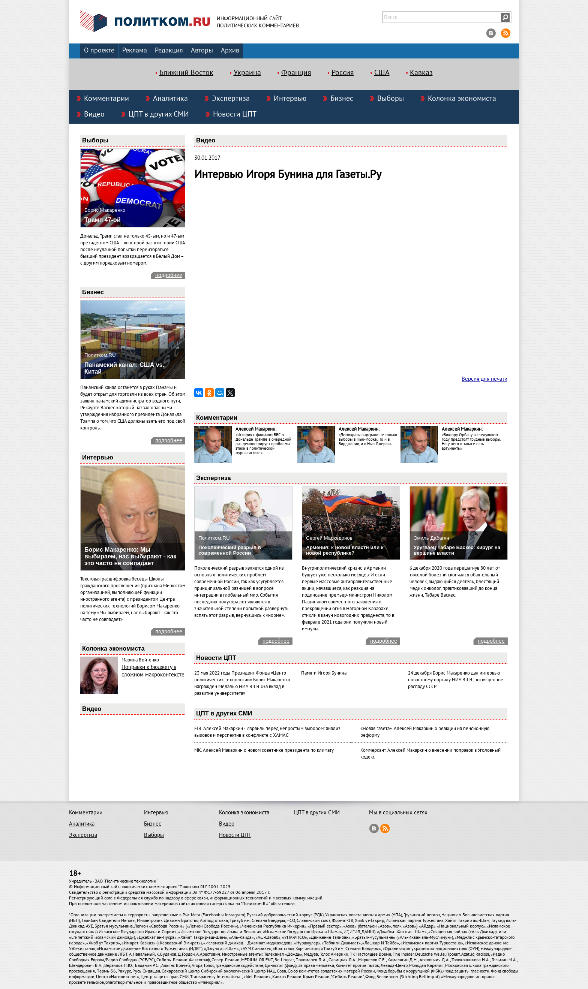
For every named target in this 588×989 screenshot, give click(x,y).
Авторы (202, 50)
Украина (247, 72)
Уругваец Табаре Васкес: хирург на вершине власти (457, 550)
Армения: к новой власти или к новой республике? (345, 550)
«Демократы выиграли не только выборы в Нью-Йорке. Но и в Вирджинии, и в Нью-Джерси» (368, 439)
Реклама (134, 50)
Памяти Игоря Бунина (323, 673)
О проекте (99, 50)
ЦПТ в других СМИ (159, 114)
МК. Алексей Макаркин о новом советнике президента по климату (264, 750)
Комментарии (106, 98)
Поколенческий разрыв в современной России (229, 550)
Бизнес (341, 98)
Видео (94, 114)
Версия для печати (484, 379)
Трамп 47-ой (102, 220)
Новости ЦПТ (234, 114)
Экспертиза (231, 98)
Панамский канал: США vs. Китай (124, 368)
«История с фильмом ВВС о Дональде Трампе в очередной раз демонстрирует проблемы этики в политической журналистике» (263, 443)
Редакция (169, 50)
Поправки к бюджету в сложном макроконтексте (153, 671)
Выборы (390, 98)
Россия (343, 72)
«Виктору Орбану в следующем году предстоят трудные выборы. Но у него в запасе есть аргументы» (471, 441)
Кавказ (421, 72)
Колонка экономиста (462, 98)
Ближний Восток (186, 72)
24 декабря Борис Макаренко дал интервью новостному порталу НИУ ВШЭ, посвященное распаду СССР (455, 680)
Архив (230, 50)
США (382, 72)
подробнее (168, 275)
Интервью (290, 98)
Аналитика (170, 98)
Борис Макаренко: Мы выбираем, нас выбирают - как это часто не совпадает (130, 556)
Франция (296, 72)
